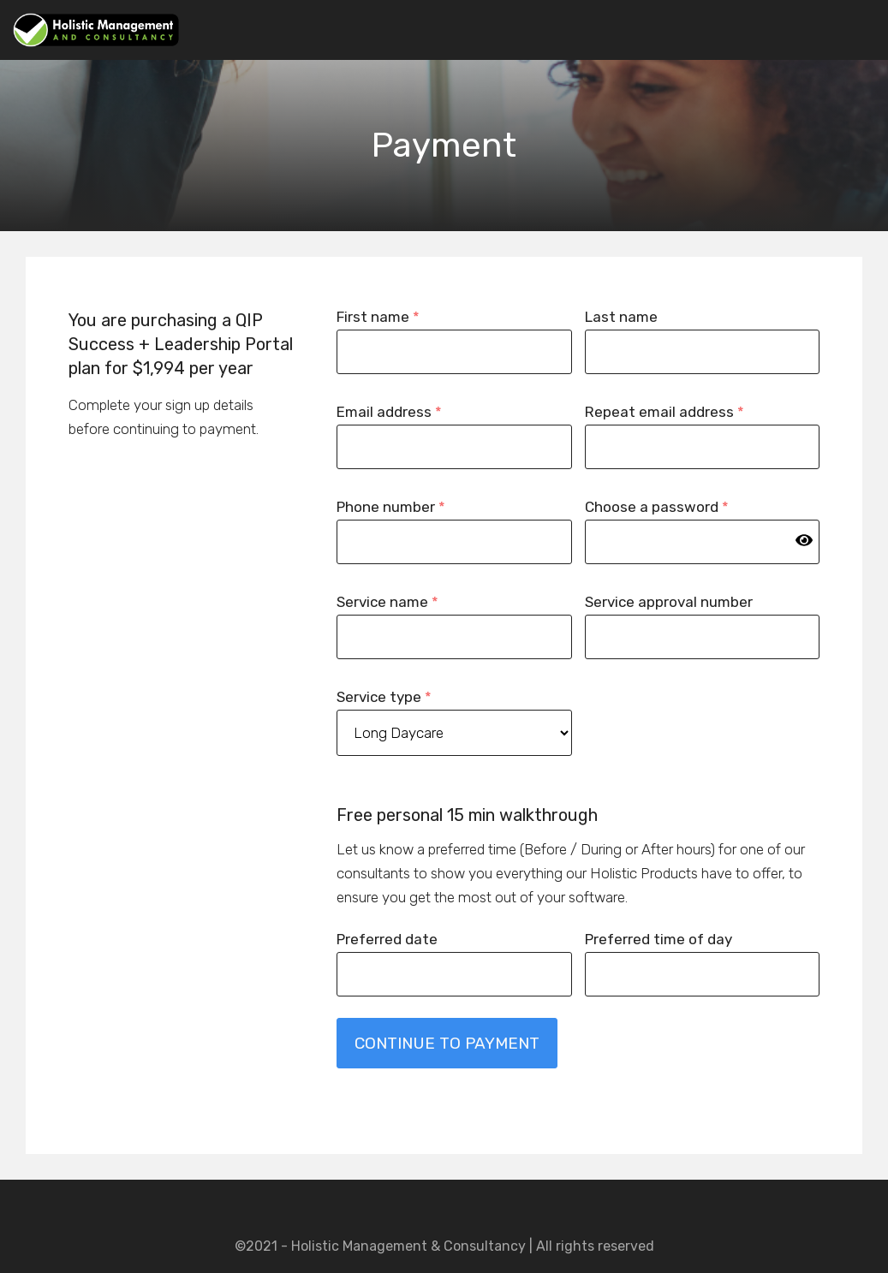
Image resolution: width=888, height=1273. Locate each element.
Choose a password (657, 506)
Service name (387, 601)
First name (378, 316)
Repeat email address (664, 411)
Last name (621, 316)
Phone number (391, 506)
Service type (384, 696)
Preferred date (387, 939)
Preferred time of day (658, 939)
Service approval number (669, 601)
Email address (389, 411)
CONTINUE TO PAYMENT (447, 1043)
